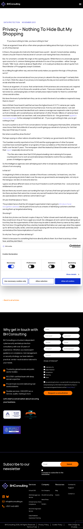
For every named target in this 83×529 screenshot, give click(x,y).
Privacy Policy (70, 387)
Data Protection (50, 370)
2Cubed (74, 527)
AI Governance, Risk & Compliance (35, 503)
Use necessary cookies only (15, 281)
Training (48, 375)
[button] (80, 4)
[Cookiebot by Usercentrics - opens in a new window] (71, 246)
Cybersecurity (49, 367)
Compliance (49, 372)
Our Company (46, 490)
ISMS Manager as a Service (34, 496)
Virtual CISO (32, 490)
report (9, 150)
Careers (44, 504)
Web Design (73, 524)
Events (57, 495)
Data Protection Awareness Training (35, 516)
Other (47, 377)
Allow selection (41, 281)
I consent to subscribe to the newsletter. (52, 473)
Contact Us (71, 493)
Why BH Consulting (47, 495)
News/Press (45, 499)
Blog (56, 490)
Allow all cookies (67, 281)
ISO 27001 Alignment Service (35, 510)
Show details (71, 274)
